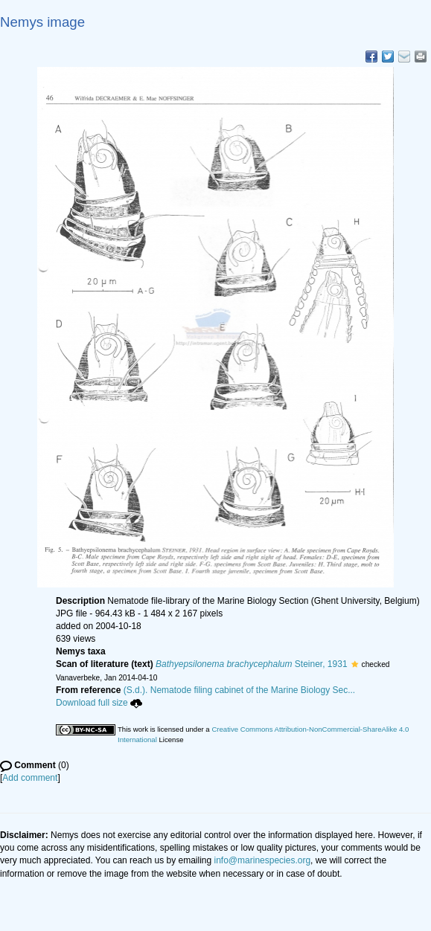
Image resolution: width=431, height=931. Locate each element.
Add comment (29, 778)
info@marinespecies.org (262, 860)
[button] (355, 664)
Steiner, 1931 (252, 664)
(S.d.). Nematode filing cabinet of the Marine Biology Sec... (240, 690)
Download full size (99, 703)
